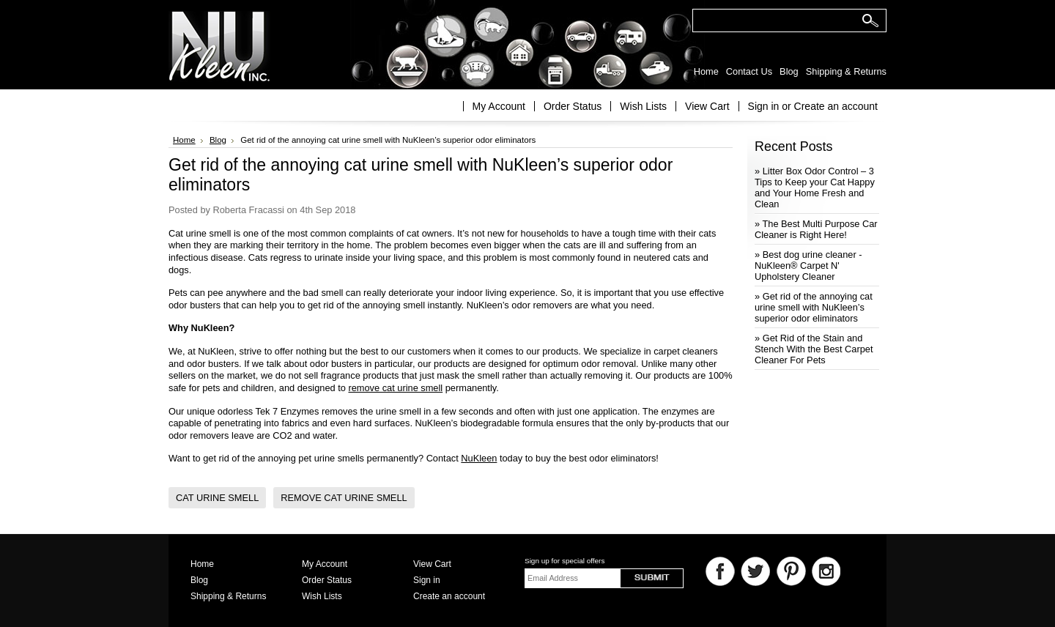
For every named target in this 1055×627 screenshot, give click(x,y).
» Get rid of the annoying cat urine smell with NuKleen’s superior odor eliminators (814, 307)
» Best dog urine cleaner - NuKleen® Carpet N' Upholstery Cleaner (808, 265)
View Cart (707, 106)
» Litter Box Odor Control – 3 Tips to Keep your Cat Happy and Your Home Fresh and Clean (815, 187)
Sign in (764, 106)
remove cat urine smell (395, 387)
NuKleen (479, 458)
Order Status (572, 106)
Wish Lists (643, 106)
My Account (499, 106)
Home (184, 140)
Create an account (836, 106)
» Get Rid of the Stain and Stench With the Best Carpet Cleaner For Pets (814, 349)
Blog (218, 140)
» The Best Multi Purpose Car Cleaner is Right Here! (816, 229)
